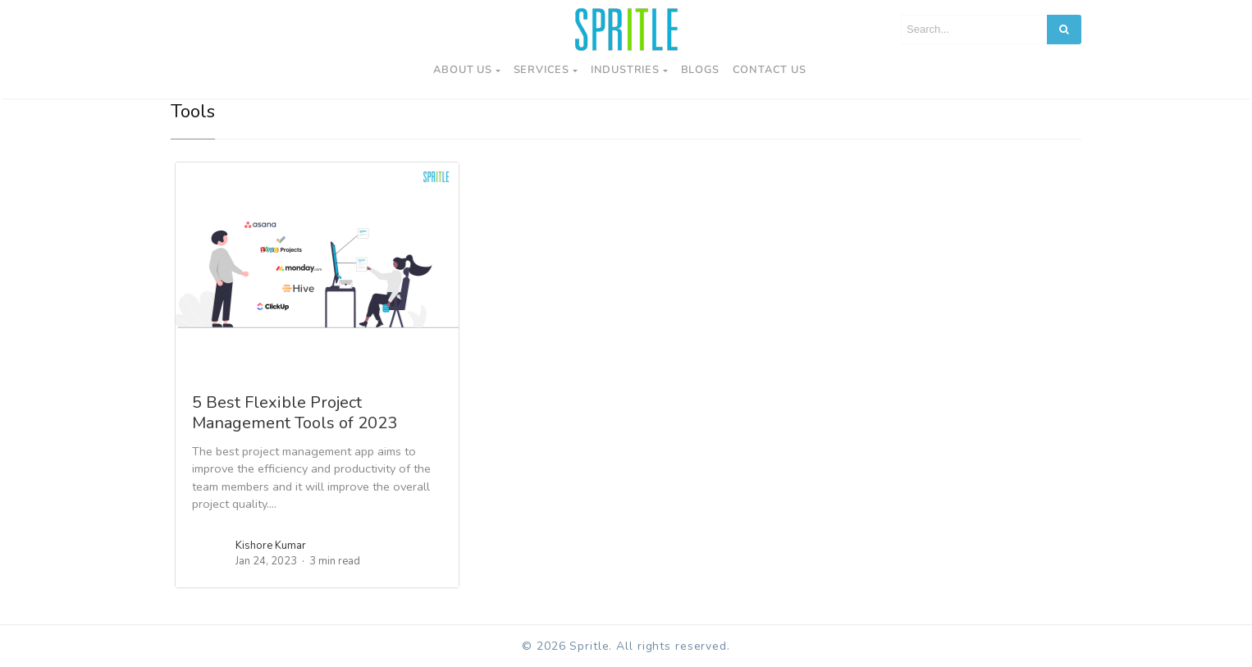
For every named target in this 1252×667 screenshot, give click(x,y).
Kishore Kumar (270, 545)
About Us (462, 69)
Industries (625, 69)
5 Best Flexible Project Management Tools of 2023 (294, 412)
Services (541, 69)
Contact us (769, 69)
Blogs (700, 69)
